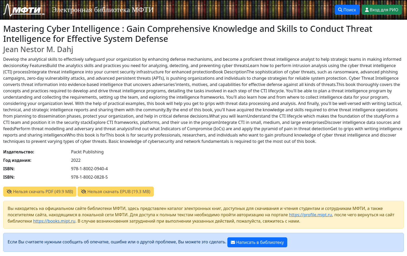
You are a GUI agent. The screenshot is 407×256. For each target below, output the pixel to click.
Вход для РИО (381, 10)
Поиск (347, 10)
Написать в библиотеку (257, 242)
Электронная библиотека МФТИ (103, 10)
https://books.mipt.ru (54, 221)
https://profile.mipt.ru (310, 215)
